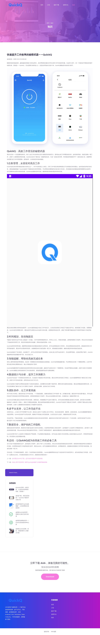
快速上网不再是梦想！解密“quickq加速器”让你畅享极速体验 (29, 462)
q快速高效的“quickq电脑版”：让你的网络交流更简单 (22, 506)
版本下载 (56, 5)
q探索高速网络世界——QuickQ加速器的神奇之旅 (22, 522)
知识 (73, 5)
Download (50, 577)
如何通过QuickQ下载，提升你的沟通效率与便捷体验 (27, 458)
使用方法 (65, 5)
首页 (42, 5)
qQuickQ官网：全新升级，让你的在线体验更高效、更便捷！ (22, 489)
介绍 (48, 5)
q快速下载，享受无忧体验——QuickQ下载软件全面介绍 (22, 498)
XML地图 (53, 631)
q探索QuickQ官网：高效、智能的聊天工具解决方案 (22, 531)
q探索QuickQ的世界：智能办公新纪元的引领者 (22, 514)
